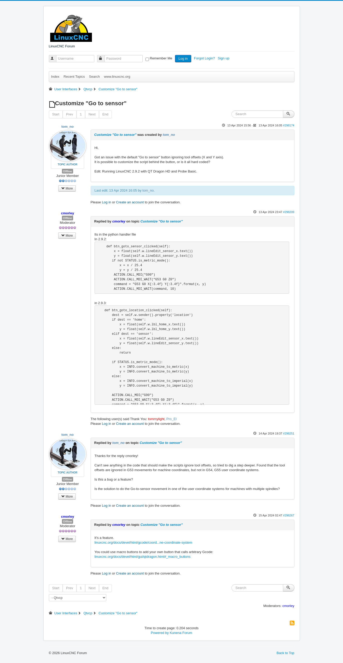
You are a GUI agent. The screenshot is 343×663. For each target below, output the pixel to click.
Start (55, 114)
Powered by (160, 633)
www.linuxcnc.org (117, 77)
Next (92, 114)
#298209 (288, 212)
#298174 (288, 125)
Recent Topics (74, 77)
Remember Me (161, 58)
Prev (69, 114)
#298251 (288, 433)
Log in (183, 58)
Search (94, 77)
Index (55, 77)
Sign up (224, 58)
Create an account (130, 202)
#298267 (288, 515)
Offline (67, 171)
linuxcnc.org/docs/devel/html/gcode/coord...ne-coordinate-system (143, 542)
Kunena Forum (181, 633)
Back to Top (285, 653)
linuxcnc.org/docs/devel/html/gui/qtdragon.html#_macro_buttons (143, 557)
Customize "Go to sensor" (115, 135)
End (105, 114)
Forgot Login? (205, 58)
